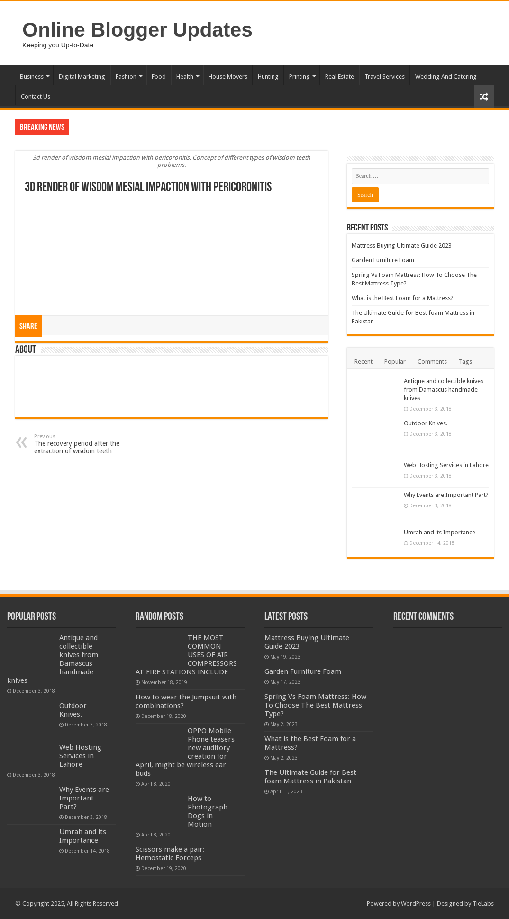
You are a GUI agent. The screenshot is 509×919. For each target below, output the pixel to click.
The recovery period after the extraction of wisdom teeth (82, 444)
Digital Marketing (82, 76)
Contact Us (35, 96)
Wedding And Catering (446, 76)
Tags (465, 361)
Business (32, 76)
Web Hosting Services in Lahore (446, 465)
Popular (395, 361)
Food (159, 76)
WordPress (416, 903)
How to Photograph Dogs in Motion (207, 811)
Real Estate (339, 76)
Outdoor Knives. (425, 423)
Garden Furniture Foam (383, 260)
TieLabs (483, 903)
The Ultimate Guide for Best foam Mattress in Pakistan (310, 776)
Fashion (126, 76)
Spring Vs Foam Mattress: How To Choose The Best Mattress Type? (315, 705)
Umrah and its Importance (439, 532)
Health (184, 76)
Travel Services (384, 76)
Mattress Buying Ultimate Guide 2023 (402, 245)
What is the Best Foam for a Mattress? (403, 298)
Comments (432, 361)
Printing (299, 76)
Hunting (268, 76)
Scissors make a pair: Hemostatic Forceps (170, 853)
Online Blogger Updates (137, 29)
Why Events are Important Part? (446, 494)
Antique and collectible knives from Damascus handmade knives (443, 389)
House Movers (228, 76)
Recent (363, 361)
